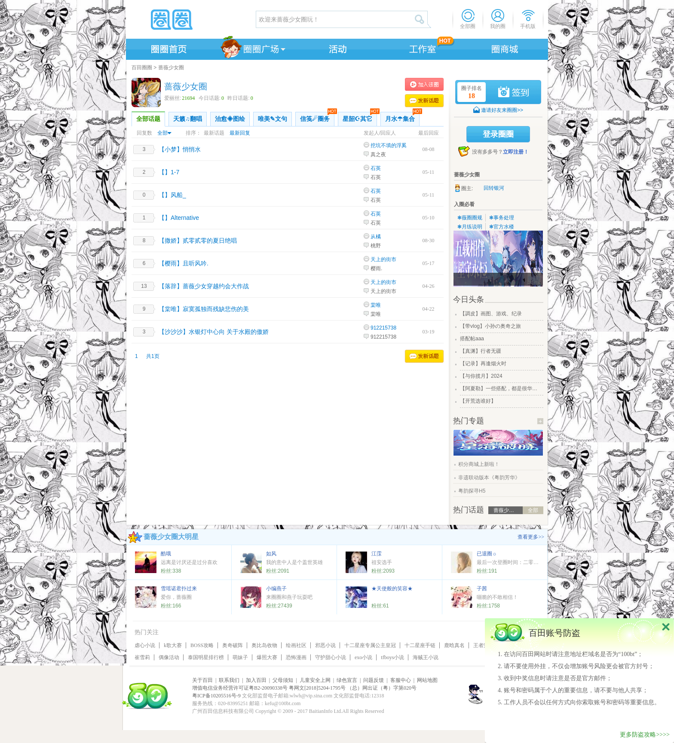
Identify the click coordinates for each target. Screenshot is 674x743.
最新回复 (240, 133)
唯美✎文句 (272, 119)
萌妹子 (240, 657)
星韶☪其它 (360, 117)
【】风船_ (172, 194)
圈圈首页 (168, 48)
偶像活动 (169, 657)
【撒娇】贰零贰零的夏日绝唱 (198, 240)
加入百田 (256, 680)
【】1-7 (169, 172)
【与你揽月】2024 (481, 376)
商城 (505, 48)
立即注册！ (516, 152)
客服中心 (400, 680)
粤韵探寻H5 (471, 491)
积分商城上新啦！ (478, 464)
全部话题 (148, 119)
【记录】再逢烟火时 (483, 364)
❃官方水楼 (501, 227)
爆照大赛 (267, 657)
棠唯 (376, 305)
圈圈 (190, 19)
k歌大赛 (173, 645)
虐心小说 (145, 645)
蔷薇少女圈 (171, 68)
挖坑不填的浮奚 (389, 145)
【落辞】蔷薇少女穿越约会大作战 (204, 286)
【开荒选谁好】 (478, 401)
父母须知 (283, 680)
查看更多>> (531, 537)
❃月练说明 (469, 227)
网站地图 (427, 680)
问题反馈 (373, 680)
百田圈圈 (142, 68)
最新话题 (214, 133)
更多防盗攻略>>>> (645, 734)
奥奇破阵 (232, 645)
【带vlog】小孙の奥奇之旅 (490, 326)
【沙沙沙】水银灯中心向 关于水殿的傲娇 (214, 331)
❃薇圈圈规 (469, 218)
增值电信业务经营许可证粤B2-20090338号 (240, 688)
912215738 (383, 328)
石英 (376, 168)
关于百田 (202, 680)
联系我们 (229, 680)
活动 (336, 48)
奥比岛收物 (264, 645)
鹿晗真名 (454, 645)
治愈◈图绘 (230, 119)
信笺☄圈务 (317, 117)
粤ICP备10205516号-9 (216, 696)
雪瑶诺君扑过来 (179, 589)
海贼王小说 (425, 657)
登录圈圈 (498, 134)
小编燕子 (276, 589)
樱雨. (376, 268)
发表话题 (424, 100)
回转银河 (494, 188)
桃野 (376, 246)
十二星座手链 (419, 645)
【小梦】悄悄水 (180, 149)
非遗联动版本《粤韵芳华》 (489, 478)
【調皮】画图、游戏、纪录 (491, 314)
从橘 (376, 237)
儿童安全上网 (315, 680)
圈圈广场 (252, 48)
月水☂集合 (402, 117)
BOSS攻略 (202, 645)
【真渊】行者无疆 (480, 351)
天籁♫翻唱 (187, 119)
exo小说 (363, 657)
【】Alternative (179, 217)
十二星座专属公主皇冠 (370, 645)
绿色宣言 (347, 680)
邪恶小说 (325, 645)
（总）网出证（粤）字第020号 (382, 688)
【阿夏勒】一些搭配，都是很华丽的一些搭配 (501, 388)
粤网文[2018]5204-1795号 (317, 688)
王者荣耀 (483, 645)
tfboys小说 (392, 657)
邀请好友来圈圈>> (502, 110)
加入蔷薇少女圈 (424, 84)
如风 (271, 554)
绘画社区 (296, 645)
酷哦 (166, 554)
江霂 (376, 554)
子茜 (482, 589)
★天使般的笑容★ (392, 589)
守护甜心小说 (330, 657)
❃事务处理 (501, 218)
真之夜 (378, 154)
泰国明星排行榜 (206, 657)
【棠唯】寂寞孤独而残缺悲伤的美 (204, 308)
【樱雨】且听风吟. (183, 263)
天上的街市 (383, 259)
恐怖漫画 (296, 657)
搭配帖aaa (472, 339)
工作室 (421, 48)
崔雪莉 (142, 657)
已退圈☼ (487, 554)
